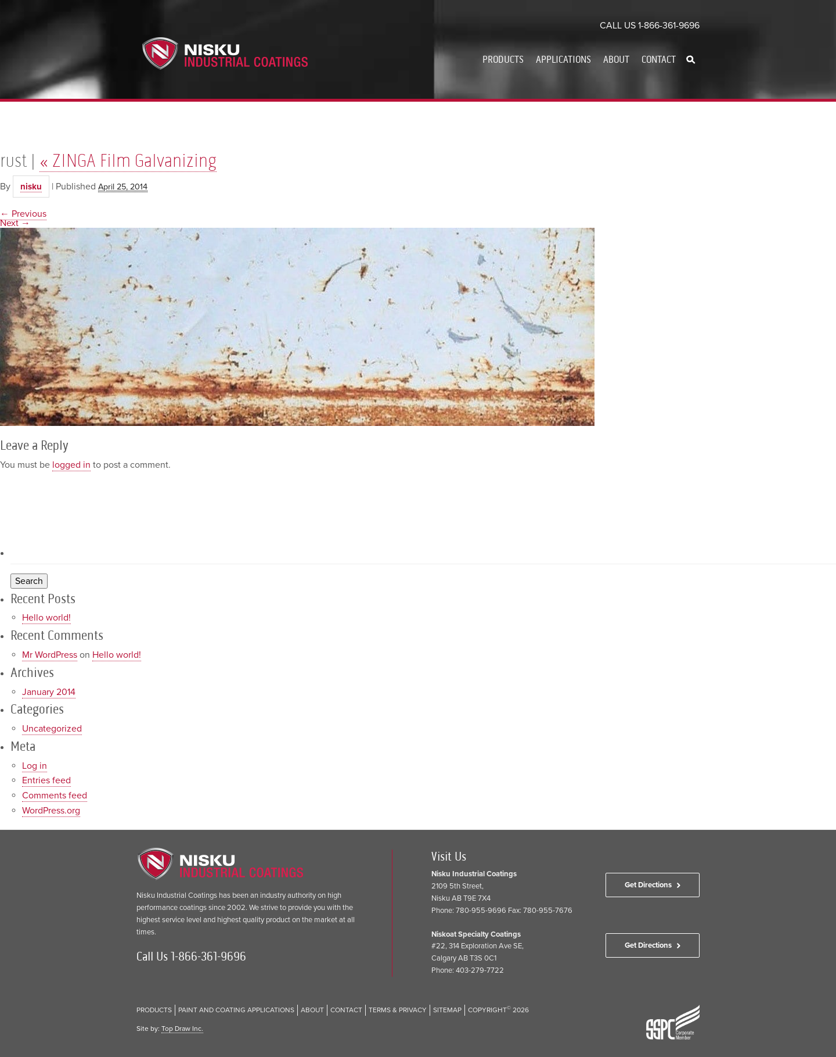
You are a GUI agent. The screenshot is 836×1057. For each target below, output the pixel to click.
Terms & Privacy (398, 1010)
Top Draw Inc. (182, 1028)
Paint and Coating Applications (236, 1010)
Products (503, 59)
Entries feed (46, 780)
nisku (31, 186)
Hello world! (46, 618)
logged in (71, 465)
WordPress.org (51, 810)
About (616, 59)
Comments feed (54, 795)
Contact (659, 59)
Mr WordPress (49, 655)
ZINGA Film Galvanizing (128, 160)
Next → (15, 223)
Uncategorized (52, 728)
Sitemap (447, 1010)
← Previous (23, 214)
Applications (563, 59)
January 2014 (48, 692)
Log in (34, 766)
